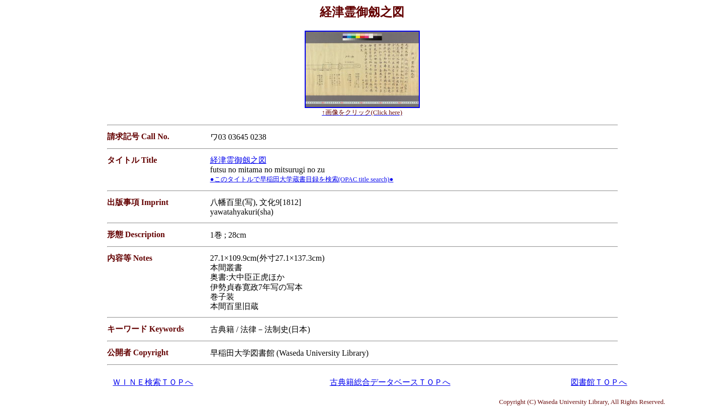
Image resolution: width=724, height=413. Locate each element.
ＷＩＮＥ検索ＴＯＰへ (153, 382)
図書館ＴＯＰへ (599, 382)
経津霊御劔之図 (238, 160)
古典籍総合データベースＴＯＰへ (390, 382)
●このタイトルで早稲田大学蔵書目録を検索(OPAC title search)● (302, 179)
